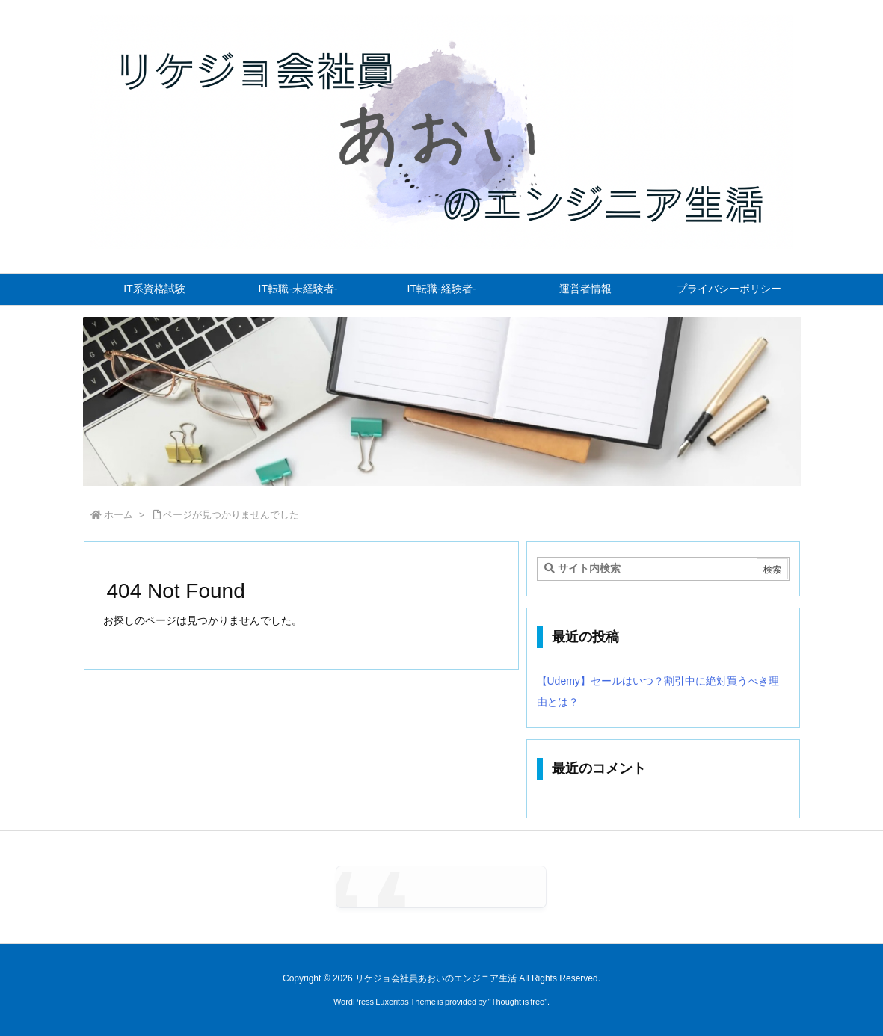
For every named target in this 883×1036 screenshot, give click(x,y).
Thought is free (517, 1001)
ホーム (118, 514)
